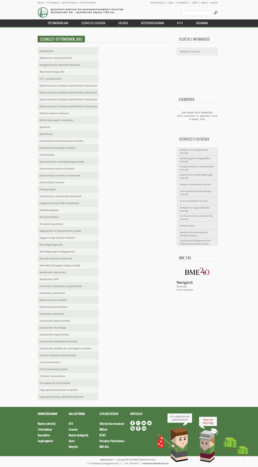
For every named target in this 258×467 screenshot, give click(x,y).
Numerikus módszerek (52, 293)
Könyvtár (73, 447)
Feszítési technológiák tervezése (57, 147)
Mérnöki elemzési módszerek (55, 258)
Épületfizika (45, 134)
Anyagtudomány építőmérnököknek (59, 64)
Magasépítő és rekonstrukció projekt (60, 230)
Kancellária (44, 435)
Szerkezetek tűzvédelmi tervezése (58, 341)
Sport (72, 441)
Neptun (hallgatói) (78, 435)
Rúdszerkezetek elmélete (53, 306)
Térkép (195, 3)
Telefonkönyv (182, 3)
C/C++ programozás (50, 78)
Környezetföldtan (49, 217)
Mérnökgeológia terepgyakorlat (57, 251)
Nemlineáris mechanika (52, 272)
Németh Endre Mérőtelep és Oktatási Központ (194, 234)
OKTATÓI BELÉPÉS (157, 3)
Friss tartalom (185, 289)
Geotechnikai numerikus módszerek (59, 175)
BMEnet (103, 429)
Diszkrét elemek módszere (54, 113)
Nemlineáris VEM (48, 279)
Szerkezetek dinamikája (52, 327)
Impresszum (106, 459)
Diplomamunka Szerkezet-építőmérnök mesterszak (68, 85)
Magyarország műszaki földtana (57, 237)
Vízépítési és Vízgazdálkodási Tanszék (194, 209)
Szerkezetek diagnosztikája (54, 320)
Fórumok (182, 286)
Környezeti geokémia (51, 223)
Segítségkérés (45, 441)
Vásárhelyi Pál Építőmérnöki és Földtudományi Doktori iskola (195, 242)
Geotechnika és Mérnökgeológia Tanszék (196, 176)
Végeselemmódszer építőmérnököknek (61, 396)
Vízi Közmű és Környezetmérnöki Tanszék (196, 217)
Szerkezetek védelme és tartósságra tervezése (65, 348)
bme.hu (41, 3)
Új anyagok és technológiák (54, 383)
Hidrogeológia (47, 189)
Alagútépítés (46, 51)
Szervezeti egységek (93, 23)
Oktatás (123, 23)
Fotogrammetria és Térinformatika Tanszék (197, 168)
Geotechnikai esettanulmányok (56, 168)
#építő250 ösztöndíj (189, 51)
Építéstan (44, 127)
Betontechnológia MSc (52, 71)
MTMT (102, 435)
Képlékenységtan (48, 210)
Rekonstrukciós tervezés (53, 300)
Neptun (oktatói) (46, 424)
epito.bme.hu (53, 3)
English (204, 3)
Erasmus (73, 429)
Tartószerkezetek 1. (50, 362)
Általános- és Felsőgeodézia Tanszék (194, 151)
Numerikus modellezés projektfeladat (60, 286)
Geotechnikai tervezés (51, 182)
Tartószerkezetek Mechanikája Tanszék (195, 193)
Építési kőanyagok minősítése (56, 120)
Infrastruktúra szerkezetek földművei (60, 196)
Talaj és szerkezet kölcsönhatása (57, 355)
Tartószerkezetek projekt (53, 369)
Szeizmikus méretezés (51, 313)
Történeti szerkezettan (52, 376)
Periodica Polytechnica (111, 441)
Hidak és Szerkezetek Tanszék (195, 184)
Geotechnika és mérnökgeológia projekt (61, 161)
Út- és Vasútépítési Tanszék (194, 200)
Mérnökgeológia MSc (51, 244)
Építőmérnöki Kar (58, 23)
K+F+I (180, 23)
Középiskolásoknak (152, 23)
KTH (71, 424)
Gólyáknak (202, 23)
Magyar (214, 3)
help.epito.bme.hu (88, 3)
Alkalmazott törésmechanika (55, 57)
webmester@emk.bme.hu (155, 463)
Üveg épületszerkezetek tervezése (58, 389)
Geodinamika (46, 154)
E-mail (170, 3)
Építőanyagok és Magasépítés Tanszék (195, 160)
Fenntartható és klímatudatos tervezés (61, 140)
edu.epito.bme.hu (69, 3)
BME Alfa (104, 447)
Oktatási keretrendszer (112, 424)
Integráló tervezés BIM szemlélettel (59, 203)
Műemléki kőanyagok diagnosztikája (59, 265)
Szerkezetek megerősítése (54, 334)
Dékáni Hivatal (187, 225)
